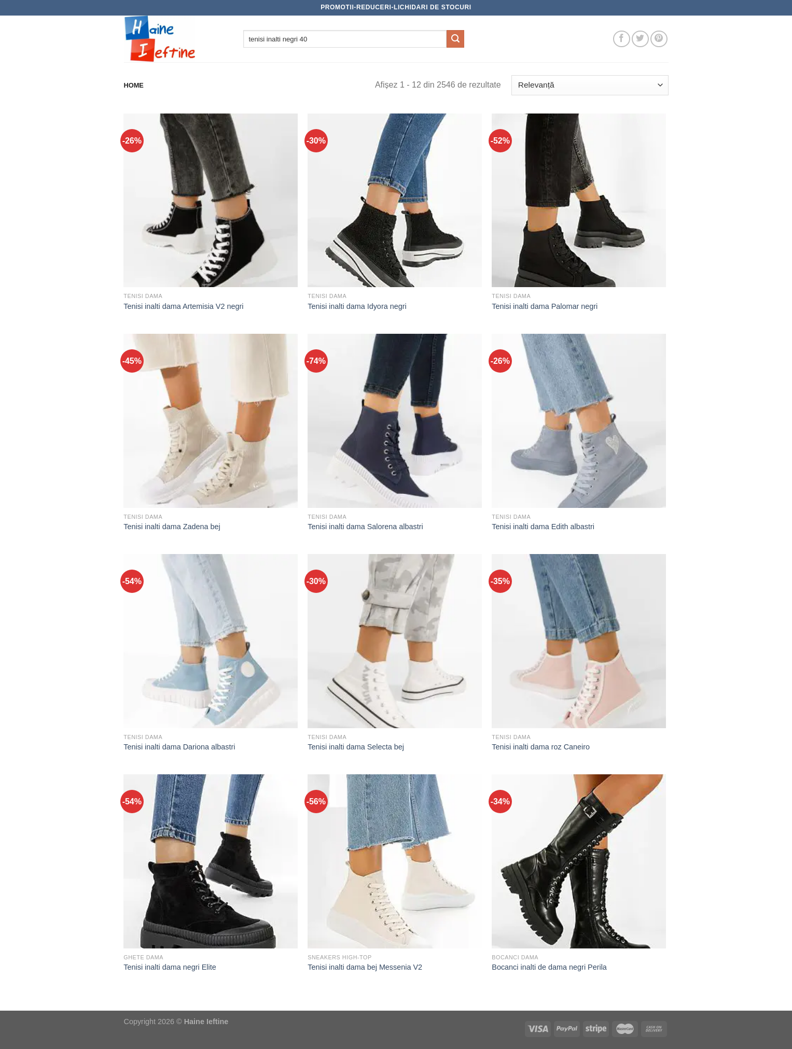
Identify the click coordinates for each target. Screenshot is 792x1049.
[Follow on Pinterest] (659, 39)
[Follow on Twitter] (640, 39)
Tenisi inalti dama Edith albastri (543, 526)
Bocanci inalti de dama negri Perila (549, 967)
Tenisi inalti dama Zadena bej (171, 526)
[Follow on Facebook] (621, 39)
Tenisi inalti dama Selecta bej (356, 747)
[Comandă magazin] (589, 85)
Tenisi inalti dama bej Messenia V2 (365, 967)
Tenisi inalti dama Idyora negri (357, 306)
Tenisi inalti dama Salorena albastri (365, 526)
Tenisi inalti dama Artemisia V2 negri (183, 306)
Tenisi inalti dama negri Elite (169, 967)
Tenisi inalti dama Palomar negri (545, 306)
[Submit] (455, 39)
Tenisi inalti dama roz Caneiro (541, 747)
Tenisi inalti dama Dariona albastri (179, 747)
